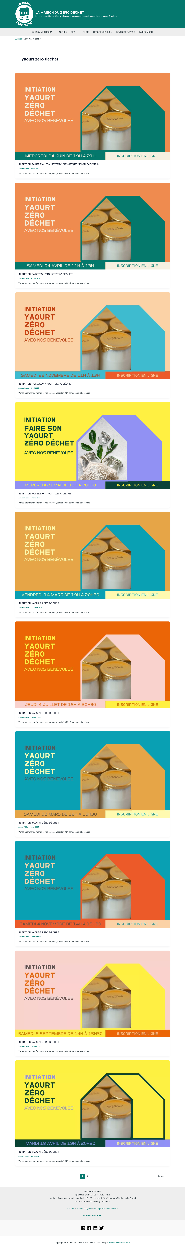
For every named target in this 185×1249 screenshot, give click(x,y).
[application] (53, 32)
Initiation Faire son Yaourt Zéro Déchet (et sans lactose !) (62, 164)
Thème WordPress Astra (119, 1242)
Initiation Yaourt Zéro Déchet (41, 603)
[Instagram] (83, 1228)
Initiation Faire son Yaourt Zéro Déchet (48, 274)
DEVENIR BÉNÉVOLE (92, 1215)
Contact (70, 1208)
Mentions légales (84, 1208)
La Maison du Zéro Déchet (59, 12)
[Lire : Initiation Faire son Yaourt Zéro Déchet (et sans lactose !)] (92, 116)
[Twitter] (101, 1228)
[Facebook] (89, 1228)
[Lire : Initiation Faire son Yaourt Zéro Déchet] (92, 226)
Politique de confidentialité (106, 1208)
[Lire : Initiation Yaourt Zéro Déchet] (92, 555)
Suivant (161, 1176)
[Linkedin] (95, 1228)
